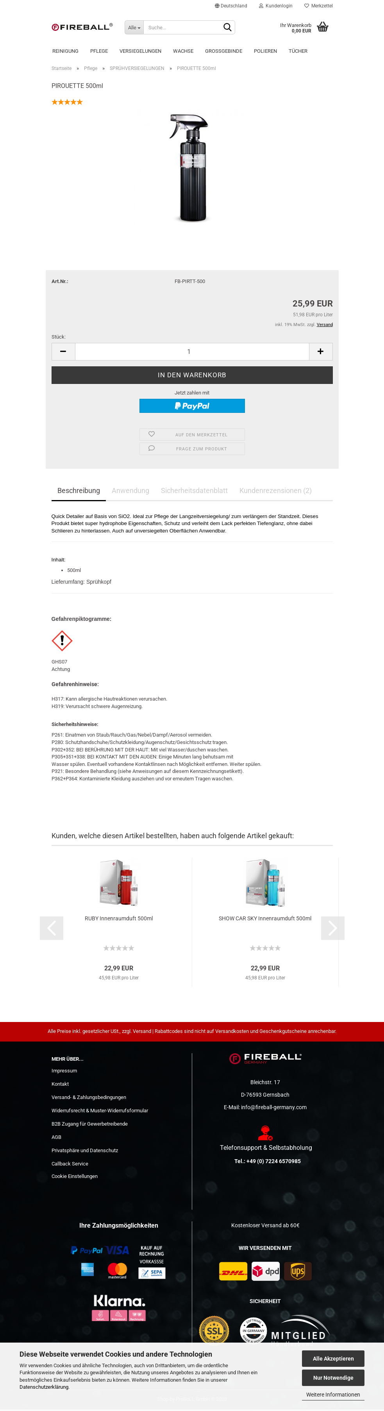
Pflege (99, 51)
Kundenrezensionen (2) (275, 492)
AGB (56, 1139)
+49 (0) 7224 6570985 (273, 1163)
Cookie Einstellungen (75, 1177)
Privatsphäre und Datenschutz (85, 1152)
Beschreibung (78, 492)
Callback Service (70, 1165)
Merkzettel (318, 6)
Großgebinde (223, 51)
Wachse (183, 51)
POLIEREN (265, 51)
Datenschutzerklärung (44, 1387)
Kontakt (60, 1085)
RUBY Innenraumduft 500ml (119, 920)
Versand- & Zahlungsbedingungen (89, 1099)
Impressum (64, 1072)
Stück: (59, 338)
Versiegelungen (140, 51)
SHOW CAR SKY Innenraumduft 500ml (265, 920)
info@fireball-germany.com (274, 1109)
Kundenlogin (276, 6)
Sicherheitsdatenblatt (194, 492)
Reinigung (65, 51)
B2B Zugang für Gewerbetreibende (90, 1125)
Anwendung (130, 492)
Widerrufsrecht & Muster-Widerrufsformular (100, 1112)
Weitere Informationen (333, 1394)
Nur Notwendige (333, 1378)
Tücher (298, 51)
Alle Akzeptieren (333, 1358)
